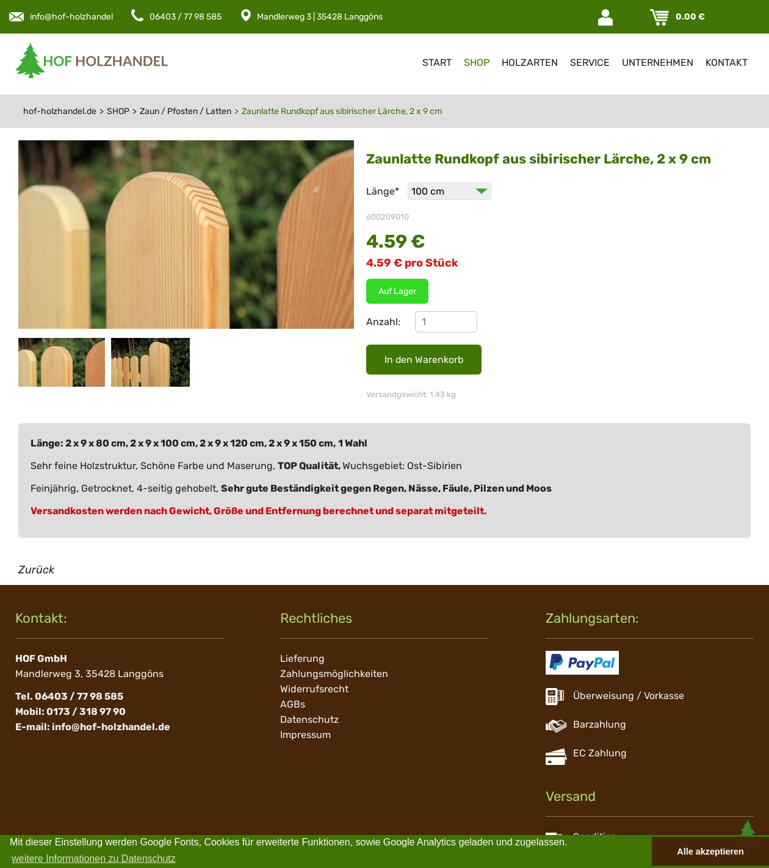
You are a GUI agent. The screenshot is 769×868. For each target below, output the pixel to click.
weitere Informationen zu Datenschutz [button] (94, 858)
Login (606, 17)
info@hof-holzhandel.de (77, 17)
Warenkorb (660, 17)
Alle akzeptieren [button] (710, 851)
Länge (384, 191)
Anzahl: (383, 322)
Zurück (36, 569)
